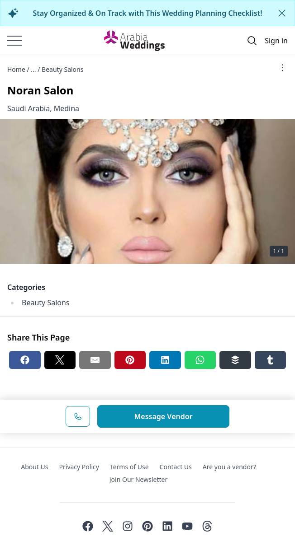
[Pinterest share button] (130, 360)
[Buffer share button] (235, 360)
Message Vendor (163, 416)
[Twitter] (107, 526)
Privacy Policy (79, 466)
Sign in (276, 41)
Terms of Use (129, 466)
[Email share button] (95, 360)
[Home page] (134, 40)
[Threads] (207, 526)
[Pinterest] (147, 526)
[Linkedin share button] (165, 360)
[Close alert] (282, 13)
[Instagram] (127, 526)
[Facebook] (87, 526)
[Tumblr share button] (270, 360)
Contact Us (176, 466)
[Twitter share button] (60, 360)
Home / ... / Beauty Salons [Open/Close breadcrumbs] (45, 69)
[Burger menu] (14, 41)
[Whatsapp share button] (200, 360)
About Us (34, 466)
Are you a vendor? (229, 466)
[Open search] (252, 40)
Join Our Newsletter (138, 479)
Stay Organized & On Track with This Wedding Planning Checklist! (147, 13)
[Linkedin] (167, 526)
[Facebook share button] (25, 360)
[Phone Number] (78, 416)
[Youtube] (187, 526)
